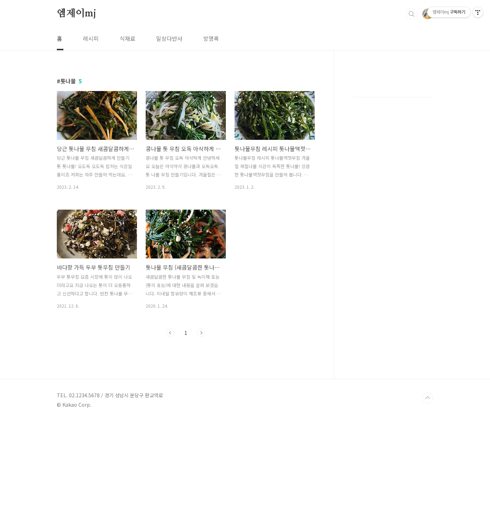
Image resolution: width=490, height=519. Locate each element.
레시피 (91, 38)
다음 (201, 430)
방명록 (211, 38)
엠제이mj (76, 13)
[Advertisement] (209, 99)
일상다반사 (169, 38)
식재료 (127, 38)
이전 (170, 430)
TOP (427, 495)
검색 (411, 14)
